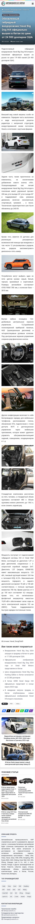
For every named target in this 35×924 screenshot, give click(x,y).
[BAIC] (14, 889)
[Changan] (27, 893)
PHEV (11, 703)
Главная (5, 10)
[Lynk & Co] (4, 896)
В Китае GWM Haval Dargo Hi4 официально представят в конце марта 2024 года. (19, 684)
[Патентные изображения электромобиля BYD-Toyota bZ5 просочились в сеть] (26, 781)
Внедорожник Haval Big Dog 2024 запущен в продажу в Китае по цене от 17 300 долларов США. (19, 653)
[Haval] (14, 886)
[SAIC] (19, 889)
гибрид (17, 703)
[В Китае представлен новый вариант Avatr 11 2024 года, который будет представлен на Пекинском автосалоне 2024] (9, 781)
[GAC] (11, 893)
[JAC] (11, 896)
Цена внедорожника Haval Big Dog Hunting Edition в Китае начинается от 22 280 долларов (19, 675)
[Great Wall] (5, 893)
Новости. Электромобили (11, 15)
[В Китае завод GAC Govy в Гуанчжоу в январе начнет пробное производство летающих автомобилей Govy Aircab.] (9, 805)
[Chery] (9, 886)
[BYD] (3, 889)
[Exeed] (8, 889)
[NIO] (16, 893)
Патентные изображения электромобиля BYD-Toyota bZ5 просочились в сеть (25, 791)
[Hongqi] (29, 896)
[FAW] (20, 886)
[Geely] (3, 886)
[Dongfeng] (26, 886)
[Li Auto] (16, 896)
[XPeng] (21, 893)
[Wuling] (24, 889)
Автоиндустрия (16, 10)
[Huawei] (23, 896)
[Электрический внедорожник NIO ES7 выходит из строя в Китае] (26, 805)
